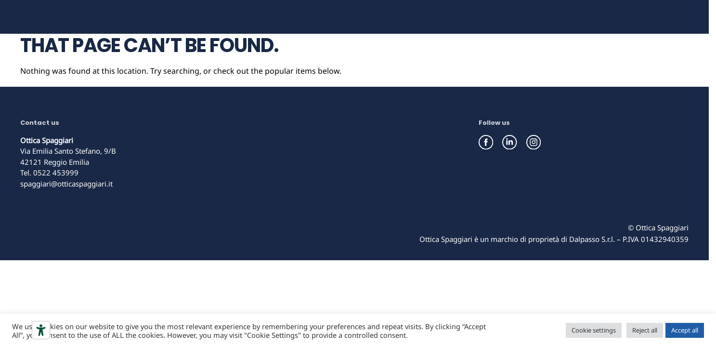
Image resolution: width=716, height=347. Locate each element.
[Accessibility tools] (41, 330)
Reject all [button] (644, 330)
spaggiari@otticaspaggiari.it (66, 216)
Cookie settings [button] (594, 330)
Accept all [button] (684, 330)
